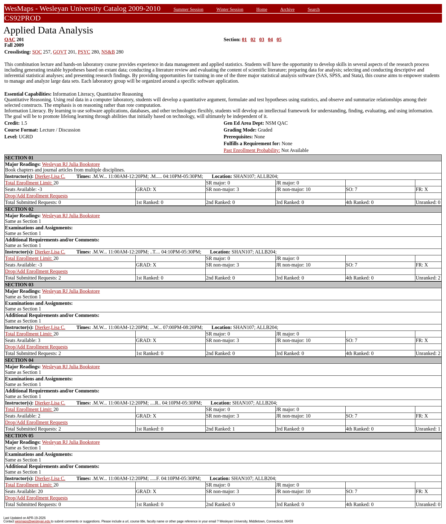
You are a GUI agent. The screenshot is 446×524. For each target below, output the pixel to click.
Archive (287, 9)
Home (261, 9)
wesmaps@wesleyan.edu (33, 521)
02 (253, 39)
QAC (9, 39)
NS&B (108, 51)
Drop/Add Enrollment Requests (36, 195)
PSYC (84, 51)
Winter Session (229, 9)
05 (279, 39)
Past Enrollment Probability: (252, 150)
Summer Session (188, 9)
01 (244, 39)
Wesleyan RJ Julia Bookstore (71, 164)
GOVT (60, 51)
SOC (37, 51)
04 (270, 39)
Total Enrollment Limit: (29, 182)
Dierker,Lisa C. (50, 176)
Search (314, 9)
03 (261, 39)
